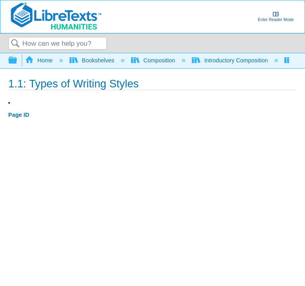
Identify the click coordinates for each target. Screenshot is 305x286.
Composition (154, 60)
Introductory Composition (230, 60)
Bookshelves (92, 60)
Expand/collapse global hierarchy (18, 61)
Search (15, 44)
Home (39, 60)
